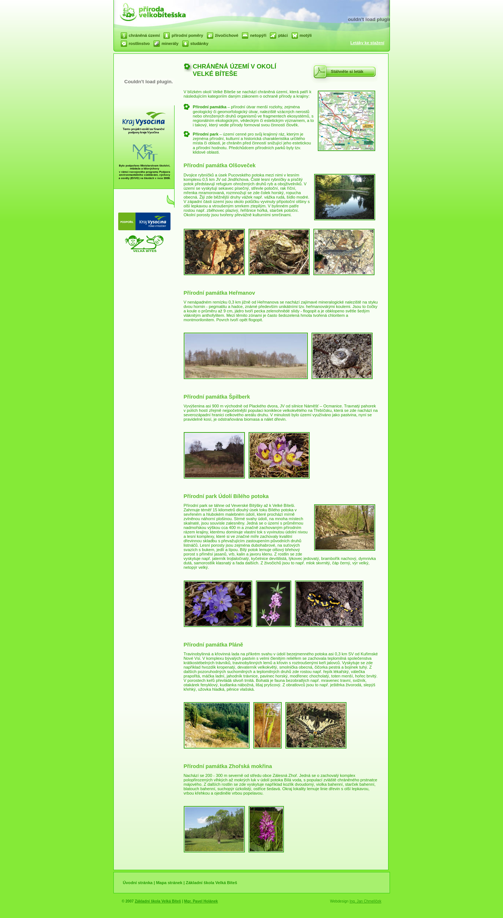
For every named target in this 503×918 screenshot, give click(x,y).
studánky (199, 43)
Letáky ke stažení (367, 43)
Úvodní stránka (138, 882)
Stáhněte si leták (347, 71)
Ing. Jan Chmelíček (365, 901)
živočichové (226, 35)
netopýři (258, 35)
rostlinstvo (139, 43)
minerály (170, 43)
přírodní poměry (187, 35)
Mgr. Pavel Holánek (201, 901)
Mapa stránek (169, 882)
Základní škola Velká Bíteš (211, 882)
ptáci (283, 35)
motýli (306, 35)
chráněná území (144, 35)
